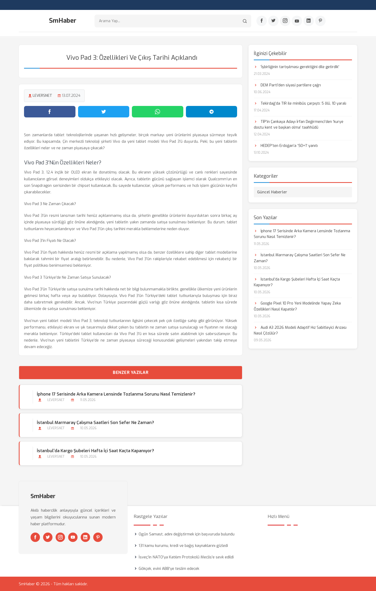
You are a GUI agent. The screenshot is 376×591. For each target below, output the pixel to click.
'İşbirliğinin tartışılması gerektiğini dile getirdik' (296, 66)
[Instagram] (285, 21)
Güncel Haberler (272, 191)
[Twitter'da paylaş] (104, 111)
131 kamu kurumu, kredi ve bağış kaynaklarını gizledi (183, 545)
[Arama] (245, 21)
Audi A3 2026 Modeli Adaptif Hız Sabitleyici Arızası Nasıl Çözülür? (300, 330)
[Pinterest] (320, 21)
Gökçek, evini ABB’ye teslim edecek (169, 568)
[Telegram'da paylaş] (211, 111)
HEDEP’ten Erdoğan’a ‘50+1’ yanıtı (286, 145)
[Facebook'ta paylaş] (49, 111)
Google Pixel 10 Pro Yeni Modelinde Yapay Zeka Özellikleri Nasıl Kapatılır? (297, 306)
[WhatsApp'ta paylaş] (157, 111)
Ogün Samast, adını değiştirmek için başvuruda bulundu (186, 533)
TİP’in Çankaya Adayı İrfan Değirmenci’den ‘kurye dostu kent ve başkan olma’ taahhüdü (298, 124)
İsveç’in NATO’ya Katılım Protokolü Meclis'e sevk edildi (186, 556)
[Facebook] (261, 21)
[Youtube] (297, 21)
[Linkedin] (308, 21)
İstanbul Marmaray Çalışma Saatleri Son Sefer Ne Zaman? (95, 422)
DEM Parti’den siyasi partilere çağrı (287, 84)
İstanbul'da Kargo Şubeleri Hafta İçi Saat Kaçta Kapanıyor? (95, 450)
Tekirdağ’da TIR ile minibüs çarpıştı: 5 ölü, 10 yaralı (300, 103)
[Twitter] (273, 21)
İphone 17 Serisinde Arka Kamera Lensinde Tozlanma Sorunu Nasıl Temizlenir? (116, 394)
